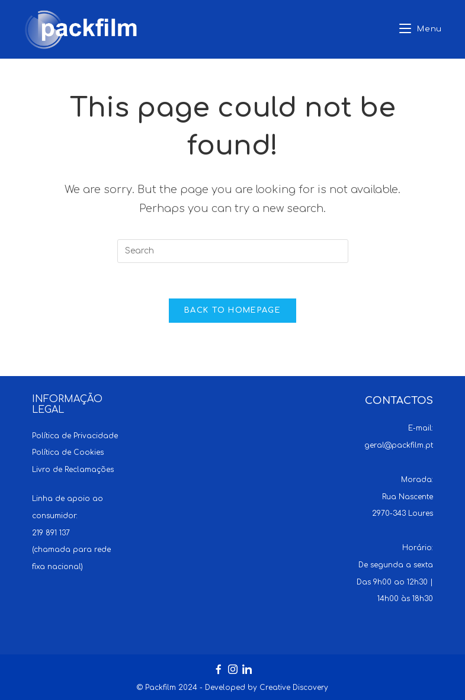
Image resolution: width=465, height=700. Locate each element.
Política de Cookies (68, 452)
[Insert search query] (232, 251)
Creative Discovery (293, 687)
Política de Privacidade (75, 436)
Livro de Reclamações (73, 469)
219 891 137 (51, 533)
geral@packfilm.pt (398, 445)
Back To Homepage (232, 310)
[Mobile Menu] (420, 29)
